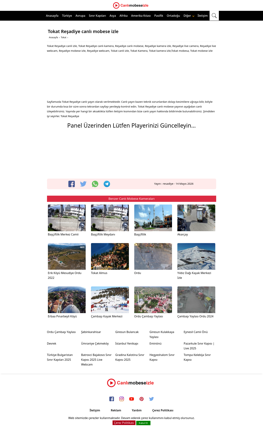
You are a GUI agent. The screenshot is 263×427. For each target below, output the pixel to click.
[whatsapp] (95, 183)
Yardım (137, 410)
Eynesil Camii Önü (196, 332)
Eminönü (156, 343)
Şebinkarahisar (91, 332)
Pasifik (158, 16)
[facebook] (71, 183)
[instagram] (121, 399)
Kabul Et (143, 423)
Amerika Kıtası (141, 16)
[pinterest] (141, 399)
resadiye (168, 183)
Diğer (189, 16)
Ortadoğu (173, 16)
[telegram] (107, 183)
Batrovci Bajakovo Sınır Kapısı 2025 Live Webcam (96, 359)
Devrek (51, 343)
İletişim (203, 16)
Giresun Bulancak (127, 332)
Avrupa (80, 16)
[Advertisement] (131, 77)
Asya (113, 16)
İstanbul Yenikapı (126, 343)
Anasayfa (52, 16)
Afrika (123, 16)
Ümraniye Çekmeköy (95, 343)
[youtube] (131, 399)
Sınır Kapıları (97, 16)
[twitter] (83, 183)
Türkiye (67, 16)
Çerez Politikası (162, 410)
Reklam (116, 410)
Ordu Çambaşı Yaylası (61, 332)
